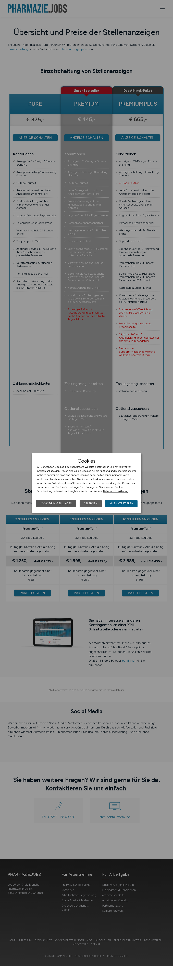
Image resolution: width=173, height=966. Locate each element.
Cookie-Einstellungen (56, 503)
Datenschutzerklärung (115, 491)
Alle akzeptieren (121, 503)
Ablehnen (90, 503)
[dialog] (86, 483)
